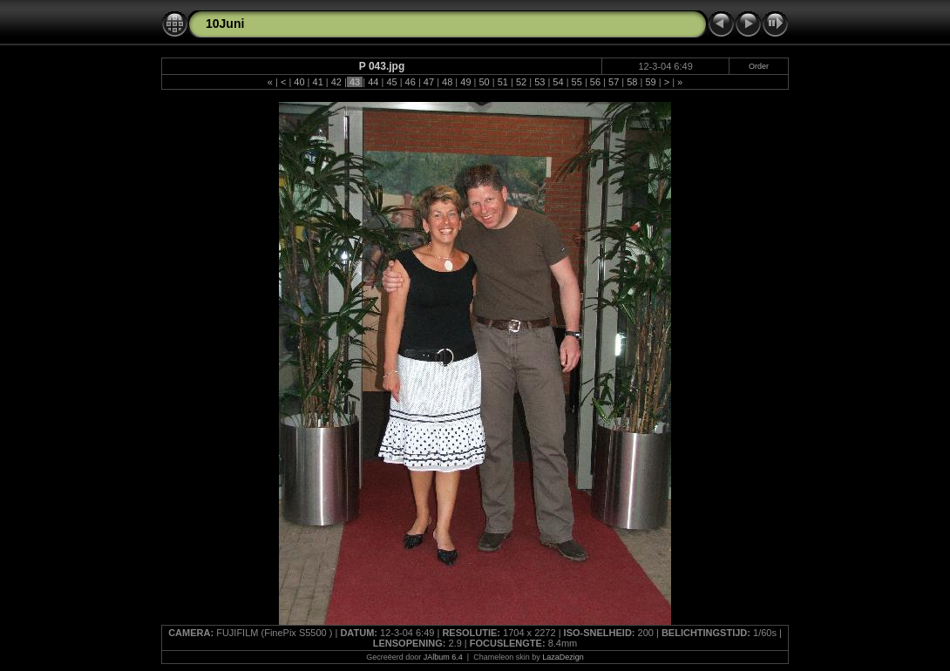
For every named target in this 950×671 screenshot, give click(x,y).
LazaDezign (563, 657)
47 (429, 82)
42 (336, 82)
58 (632, 82)
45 (391, 82)
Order (759, 66)
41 (317, 82)
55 (577, 82)
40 (299, 82)
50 (484, 82)
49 (465, 82)
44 (373, 82)
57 (613, 82)
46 (410, 82)
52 (521, 82)
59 (650, 82)
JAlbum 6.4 (443, 657)
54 (558, 82)
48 (447, 82)
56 (595, 82)
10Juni (225, 23)
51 (503, 82)
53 (539, 82)
